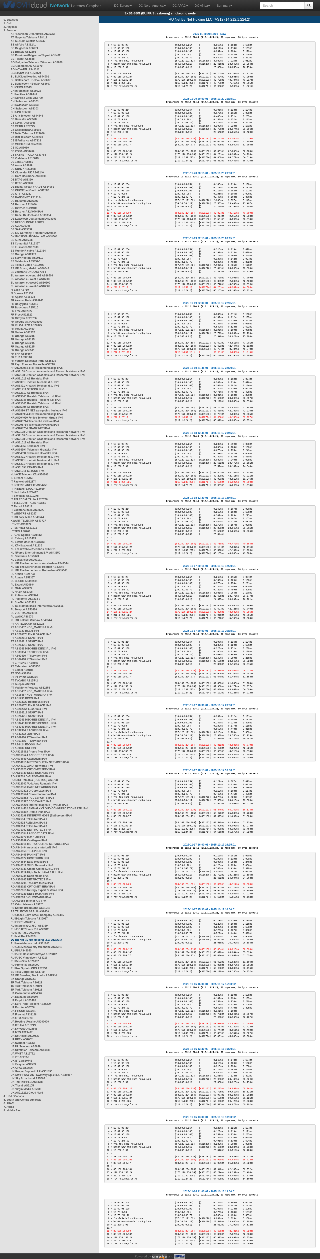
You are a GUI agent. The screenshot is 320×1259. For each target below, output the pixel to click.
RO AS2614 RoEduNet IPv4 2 (29, 822)
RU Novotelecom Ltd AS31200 (30, 943)
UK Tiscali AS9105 (22, 1085)
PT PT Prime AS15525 (24, 677)
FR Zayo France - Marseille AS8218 (33, 364)
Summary (224, 5)
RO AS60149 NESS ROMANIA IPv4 (32, 893)
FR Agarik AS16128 (23, 296)
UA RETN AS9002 (22, 1039)
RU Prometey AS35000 (25, 964)
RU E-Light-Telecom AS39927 (29, 918)
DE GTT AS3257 (21, 193)
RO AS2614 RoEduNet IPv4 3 (29, 826)
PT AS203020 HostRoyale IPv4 (30, 701)
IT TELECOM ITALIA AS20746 (29, 499)
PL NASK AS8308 (22, 591)
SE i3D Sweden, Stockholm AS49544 (34, 975)
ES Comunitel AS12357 (25, 243)
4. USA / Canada (14, 1096)
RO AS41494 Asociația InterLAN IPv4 (34, 847)
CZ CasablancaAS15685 (26, 129)
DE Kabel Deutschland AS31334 (31, 215)
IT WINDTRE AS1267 (23, 513)
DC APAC (180, 5)
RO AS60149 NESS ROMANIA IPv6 (32, 772)
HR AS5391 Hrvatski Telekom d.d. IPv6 (35, 382)
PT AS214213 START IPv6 (27, 641)
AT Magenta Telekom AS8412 (29, 37)
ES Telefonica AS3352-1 (26, 261)
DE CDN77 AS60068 (23, 169)
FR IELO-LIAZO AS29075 (26, 325)
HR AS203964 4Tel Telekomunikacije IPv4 (37, 414)
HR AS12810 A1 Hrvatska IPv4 (30, 392)
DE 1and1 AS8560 (22, 161)
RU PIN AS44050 (21, 950)
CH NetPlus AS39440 (24, 94)
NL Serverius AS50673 (25, 556)
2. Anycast (10, 26)
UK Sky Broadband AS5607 (28, 1078)
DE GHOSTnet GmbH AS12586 (30, 190)
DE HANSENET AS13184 (26, 197)
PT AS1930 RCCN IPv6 (25, 630)
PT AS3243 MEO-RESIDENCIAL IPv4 (33, 719)
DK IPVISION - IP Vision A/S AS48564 (34, 236)
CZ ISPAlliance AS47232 (26, 140)
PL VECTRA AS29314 (24, 613)
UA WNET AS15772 (23, 1053)
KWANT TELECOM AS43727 (28, 520)
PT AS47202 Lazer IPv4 (25, 733)
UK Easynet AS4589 (23, 1064)
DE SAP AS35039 (21, 229)
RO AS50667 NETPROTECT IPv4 (31, 879)
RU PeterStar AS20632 (25, 961)
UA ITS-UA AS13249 (23, 1025)
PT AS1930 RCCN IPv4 (25, 698)
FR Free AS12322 (21, 311)
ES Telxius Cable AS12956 (27, 264)
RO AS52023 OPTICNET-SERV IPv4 (33, 886)
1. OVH (8, 23)
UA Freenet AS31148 (24, 1014)
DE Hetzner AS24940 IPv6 (27, 211)
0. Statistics (11, 19)
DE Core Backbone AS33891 (28, 176)
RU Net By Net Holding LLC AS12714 (38, 939)
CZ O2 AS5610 (20, 147)
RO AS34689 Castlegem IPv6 (29, 758)
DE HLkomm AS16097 (24, 201)
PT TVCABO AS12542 (24, 680)
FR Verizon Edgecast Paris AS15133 (33, 360)
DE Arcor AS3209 (21, 165)
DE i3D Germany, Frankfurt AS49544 (33, 232)
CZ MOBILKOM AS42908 (26, 144)
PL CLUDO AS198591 (24, 581)
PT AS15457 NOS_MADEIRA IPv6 (31, 627)
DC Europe (123, 5)
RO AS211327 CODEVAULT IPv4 (31, 801)
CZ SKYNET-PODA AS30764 (28, 154)
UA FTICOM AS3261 (23, 1011)
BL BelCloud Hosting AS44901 (30, 76)
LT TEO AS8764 (20, 531)
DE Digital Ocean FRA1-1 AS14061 (32, 186)
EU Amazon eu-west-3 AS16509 (30, 286)
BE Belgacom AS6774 (24, 48)
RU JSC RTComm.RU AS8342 (30, 929)
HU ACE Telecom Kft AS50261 (29, 474)
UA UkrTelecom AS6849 (25, 1046)
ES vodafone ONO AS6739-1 (28, 272)
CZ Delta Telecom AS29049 (28, 133)
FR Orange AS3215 (23, 336)
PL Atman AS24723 (23, 574)
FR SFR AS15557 (21, 353)
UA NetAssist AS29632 (25, 1035)
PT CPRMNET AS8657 (24, 662)
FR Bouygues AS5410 (24, 304)
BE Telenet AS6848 (22, 58)
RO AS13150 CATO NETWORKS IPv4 (34, 787)
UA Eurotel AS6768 (23, 1007)
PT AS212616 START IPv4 (27, 637)
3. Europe (10, 30)
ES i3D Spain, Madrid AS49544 (30, 268)
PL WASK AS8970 (22, 616)
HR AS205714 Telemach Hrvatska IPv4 (35, 421)
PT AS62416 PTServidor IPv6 (29, 655)
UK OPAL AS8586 (22, 1067)
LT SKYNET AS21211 (24, 527)
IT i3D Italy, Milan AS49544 (27, 517)
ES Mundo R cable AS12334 (28, 250)
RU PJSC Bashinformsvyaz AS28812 (34, 954)
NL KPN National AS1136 (26, 545)
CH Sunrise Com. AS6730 (27, 97)
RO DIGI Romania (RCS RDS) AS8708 (34, 780)
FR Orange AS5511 (23, 350)
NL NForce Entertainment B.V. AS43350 (35, 552)
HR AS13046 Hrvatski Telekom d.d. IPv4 (36, 396)
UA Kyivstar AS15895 (24, 1028)
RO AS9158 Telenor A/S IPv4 (28, 900)
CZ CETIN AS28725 (23, 126)
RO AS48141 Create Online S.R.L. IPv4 (35, 868)
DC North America (152, 5)
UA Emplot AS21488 (23, 1000)
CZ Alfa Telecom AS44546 (27, 115)
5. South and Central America (22, 1099)
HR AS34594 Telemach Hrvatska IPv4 (34, 449)
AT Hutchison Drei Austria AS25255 (33, 34)
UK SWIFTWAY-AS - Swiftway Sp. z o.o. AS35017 (41, 1074)
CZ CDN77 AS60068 (23, 122)
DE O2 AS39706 (20, 225)
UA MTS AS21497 (21, 1032)
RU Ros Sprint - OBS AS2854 (29, 968)
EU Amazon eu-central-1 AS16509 (32, 275)
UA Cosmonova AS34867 (26, 993)
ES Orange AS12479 (23, 254)
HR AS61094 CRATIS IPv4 (27, 467)
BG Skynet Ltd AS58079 (26, 73)
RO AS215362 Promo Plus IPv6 (30, 751)
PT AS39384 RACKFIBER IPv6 (29, 652)
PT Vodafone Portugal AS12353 (30, 687)
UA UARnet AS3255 (23, 1043)
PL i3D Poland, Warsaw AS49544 (31, 620)
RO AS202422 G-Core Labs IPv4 (31, 790)
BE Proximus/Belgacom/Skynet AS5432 (35, 55)
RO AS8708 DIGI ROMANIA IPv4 (31, 897)
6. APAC (9, 1103)
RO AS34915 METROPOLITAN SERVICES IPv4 (40, 844)
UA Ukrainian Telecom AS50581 (30, 1050)
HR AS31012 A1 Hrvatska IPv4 (30, 442)
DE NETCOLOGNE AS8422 (27, 222)
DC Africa (202, 5)
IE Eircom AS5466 (22, 478)
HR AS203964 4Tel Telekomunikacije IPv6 (37, 367)
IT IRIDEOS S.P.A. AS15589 (28, 488)
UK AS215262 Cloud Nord (27, 1092)
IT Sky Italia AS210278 (25, 495)
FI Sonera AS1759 (22, 293)
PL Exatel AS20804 (22, 584)
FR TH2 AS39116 (21, 357)
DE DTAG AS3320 (22, 179)
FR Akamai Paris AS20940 (27, 300)
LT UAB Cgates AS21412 (26, 534)
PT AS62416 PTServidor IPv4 (29, 737)
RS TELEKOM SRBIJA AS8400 (30, 911)
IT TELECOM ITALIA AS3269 (28, 502)
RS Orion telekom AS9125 (27, 904)
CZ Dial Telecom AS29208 (27, 137)
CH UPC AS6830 (21, 112)
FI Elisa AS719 (20, 289)
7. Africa (9, 1106)
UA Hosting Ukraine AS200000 (30, 1021)
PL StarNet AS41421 (23, 602)
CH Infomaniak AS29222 (26, 90)
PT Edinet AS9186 (22, 669)
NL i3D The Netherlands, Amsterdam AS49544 (39, 563)
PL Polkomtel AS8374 (24, 595)
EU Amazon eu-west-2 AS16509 (30, 282)
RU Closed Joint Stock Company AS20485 (37, 915)
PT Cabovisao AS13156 (25, 666)
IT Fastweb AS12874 (23, 481)
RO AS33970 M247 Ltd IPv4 (28, 836)
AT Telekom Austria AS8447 (28, 41)
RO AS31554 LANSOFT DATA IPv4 (32, 833)
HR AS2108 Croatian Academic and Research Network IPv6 (48, 371)
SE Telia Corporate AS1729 (28, 971)
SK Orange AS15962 (23, 979)
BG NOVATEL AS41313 (25, 69)
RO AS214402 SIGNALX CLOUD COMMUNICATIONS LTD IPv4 (49, 808)
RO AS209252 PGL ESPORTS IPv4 (32, 797)
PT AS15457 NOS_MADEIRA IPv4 (31, 691)
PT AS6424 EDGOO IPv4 (26, 744)
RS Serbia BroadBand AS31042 (30, 907)
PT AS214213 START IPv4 (27, 712)
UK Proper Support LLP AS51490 (31, 1071)
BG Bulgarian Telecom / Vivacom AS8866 (36, 62)
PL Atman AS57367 (23, 577)
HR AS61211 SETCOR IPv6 (27, 389)
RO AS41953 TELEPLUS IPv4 (29, 851)
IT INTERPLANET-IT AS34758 (29, 485)
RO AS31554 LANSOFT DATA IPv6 (32, 755)
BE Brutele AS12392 (23, 51)
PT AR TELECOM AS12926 (27, 623)
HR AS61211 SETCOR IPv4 (27, 471)
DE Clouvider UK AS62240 (27, 172)
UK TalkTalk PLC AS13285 (27, 1082)
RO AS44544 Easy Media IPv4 (29, 861)
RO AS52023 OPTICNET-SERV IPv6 (33, 769)
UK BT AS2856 (20, 1057)
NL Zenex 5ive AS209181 (26, 559)
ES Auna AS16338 (22, 240)
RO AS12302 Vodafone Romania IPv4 (34, 783)
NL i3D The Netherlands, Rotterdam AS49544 (39, 570)
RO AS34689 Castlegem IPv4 (29, 840)
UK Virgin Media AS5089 (26, 1089)
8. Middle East (12, 1110)
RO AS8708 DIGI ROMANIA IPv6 (31, 776)
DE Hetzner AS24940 (24, 204)
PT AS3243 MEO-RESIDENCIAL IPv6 (33, 648)
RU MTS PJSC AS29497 (25, 932)
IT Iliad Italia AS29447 (24, 492)
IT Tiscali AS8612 (21, 506)
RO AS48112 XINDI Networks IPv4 (32, 865)
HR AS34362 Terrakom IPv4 (28, 446)
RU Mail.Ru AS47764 (23, 936)
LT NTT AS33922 (21, 524)
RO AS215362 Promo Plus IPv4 (30, 812)
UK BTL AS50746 (21, 1060)
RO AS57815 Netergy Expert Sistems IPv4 (37, 890)
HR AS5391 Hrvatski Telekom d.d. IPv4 (35, 456)
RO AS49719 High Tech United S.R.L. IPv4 (37, 872)
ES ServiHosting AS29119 (27, 257)
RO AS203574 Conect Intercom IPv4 (33, 794)
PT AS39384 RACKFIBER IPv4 (29, 730)
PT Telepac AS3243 (23, 684)
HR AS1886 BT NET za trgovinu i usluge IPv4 (39, 410)
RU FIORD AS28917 (23, 922)
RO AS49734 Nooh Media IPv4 (29, 876)
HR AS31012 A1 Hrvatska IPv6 (30, 378)
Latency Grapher (75, 5)
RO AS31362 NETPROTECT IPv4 (31, 829)
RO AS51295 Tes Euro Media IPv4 (32, 883)
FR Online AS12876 (23, 332)
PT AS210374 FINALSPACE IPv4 (31, 705)
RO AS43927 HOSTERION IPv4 (30, 858)
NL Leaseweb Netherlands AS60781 (33, 549)
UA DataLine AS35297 (24, 996)
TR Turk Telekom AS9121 (26, 982)
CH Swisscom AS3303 (25, 101)
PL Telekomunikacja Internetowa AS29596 (37, 606)
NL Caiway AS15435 (23, 538)
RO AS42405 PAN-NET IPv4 (28, 854)
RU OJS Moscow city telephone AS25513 (36, 947)
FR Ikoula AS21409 (22, 328)
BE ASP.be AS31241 (23, 44)
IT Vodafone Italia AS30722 (27, 510)
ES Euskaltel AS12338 (24, 247)
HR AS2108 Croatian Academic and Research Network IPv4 (48, 431)
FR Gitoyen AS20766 (24, 318)
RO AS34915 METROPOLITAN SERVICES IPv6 (40, 762)
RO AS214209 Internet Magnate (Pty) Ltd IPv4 (39, 804)
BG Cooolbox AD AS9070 (26, 66)
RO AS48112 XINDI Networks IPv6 (32, 765)
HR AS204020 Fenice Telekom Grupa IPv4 (37, 417)
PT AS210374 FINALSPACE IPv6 (31, 634)
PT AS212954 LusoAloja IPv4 (29, 709)
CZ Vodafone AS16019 (25, 158)
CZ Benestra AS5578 (24, 119)
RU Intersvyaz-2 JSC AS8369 (29, 925)
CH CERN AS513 (21, 87)
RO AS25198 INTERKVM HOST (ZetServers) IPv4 (41, 815)
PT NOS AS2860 (21, 673)
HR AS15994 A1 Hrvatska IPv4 (30, 407)
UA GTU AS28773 (21, 1018)
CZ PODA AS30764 (22, 151)
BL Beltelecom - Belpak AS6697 (30, 80)
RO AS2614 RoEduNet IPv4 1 (29, 819)
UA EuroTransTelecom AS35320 (31, 1003)
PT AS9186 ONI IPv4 (23, 748)
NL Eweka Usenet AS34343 (28, 542)
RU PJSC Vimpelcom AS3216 (29, 957)
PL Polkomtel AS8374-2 (25, 598)
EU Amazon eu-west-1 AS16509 (30, 279)
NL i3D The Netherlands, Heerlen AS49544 (37, 566)
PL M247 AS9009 (21, 588)
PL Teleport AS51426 (24, 609)
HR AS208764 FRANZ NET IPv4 (30, 428)
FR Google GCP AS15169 (26, 321)
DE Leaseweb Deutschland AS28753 (33, 218)
